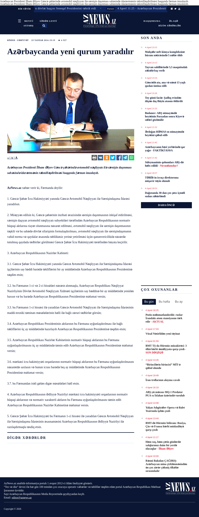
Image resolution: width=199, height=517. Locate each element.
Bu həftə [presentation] (164, 301)
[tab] (149, 302)
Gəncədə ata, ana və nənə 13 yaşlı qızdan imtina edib (165, 84)
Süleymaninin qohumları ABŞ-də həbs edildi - (164, 164)
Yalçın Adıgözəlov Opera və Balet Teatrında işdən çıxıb (165, 409)
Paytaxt (112, 9)
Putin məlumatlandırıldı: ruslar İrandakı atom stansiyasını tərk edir (164, 318)
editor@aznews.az (22, 497)
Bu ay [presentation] (179, 301)
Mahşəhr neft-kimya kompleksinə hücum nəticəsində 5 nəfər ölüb (165, 53)
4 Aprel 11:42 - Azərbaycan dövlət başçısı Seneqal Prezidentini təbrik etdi (51, 8)
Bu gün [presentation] (149, 301)
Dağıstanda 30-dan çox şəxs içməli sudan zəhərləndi (165, 194)
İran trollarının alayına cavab (163, 380)
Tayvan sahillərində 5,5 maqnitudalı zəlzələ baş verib (166, 69)
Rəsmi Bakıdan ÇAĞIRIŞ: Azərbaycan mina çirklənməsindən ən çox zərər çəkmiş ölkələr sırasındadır (166, 465)
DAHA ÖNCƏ (166, 205)
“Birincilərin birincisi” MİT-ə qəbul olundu (163, 366)
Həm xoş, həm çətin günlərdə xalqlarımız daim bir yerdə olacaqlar (163, 445)
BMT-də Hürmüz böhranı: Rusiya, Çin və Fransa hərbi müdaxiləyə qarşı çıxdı (166, 426)
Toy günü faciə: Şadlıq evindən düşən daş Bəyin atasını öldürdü (164, 99)
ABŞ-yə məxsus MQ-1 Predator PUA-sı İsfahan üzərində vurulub (165, 394)
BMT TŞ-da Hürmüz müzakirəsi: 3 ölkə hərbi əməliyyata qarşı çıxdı (166, 349)
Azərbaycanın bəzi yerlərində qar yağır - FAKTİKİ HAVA (165, 149)
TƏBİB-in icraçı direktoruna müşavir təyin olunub (162, 179)
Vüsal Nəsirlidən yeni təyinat (163, 333)
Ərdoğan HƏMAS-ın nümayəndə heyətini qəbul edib (164, 133)
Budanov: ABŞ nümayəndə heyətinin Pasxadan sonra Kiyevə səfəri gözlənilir (164, 116)
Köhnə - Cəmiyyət (18, 40)
